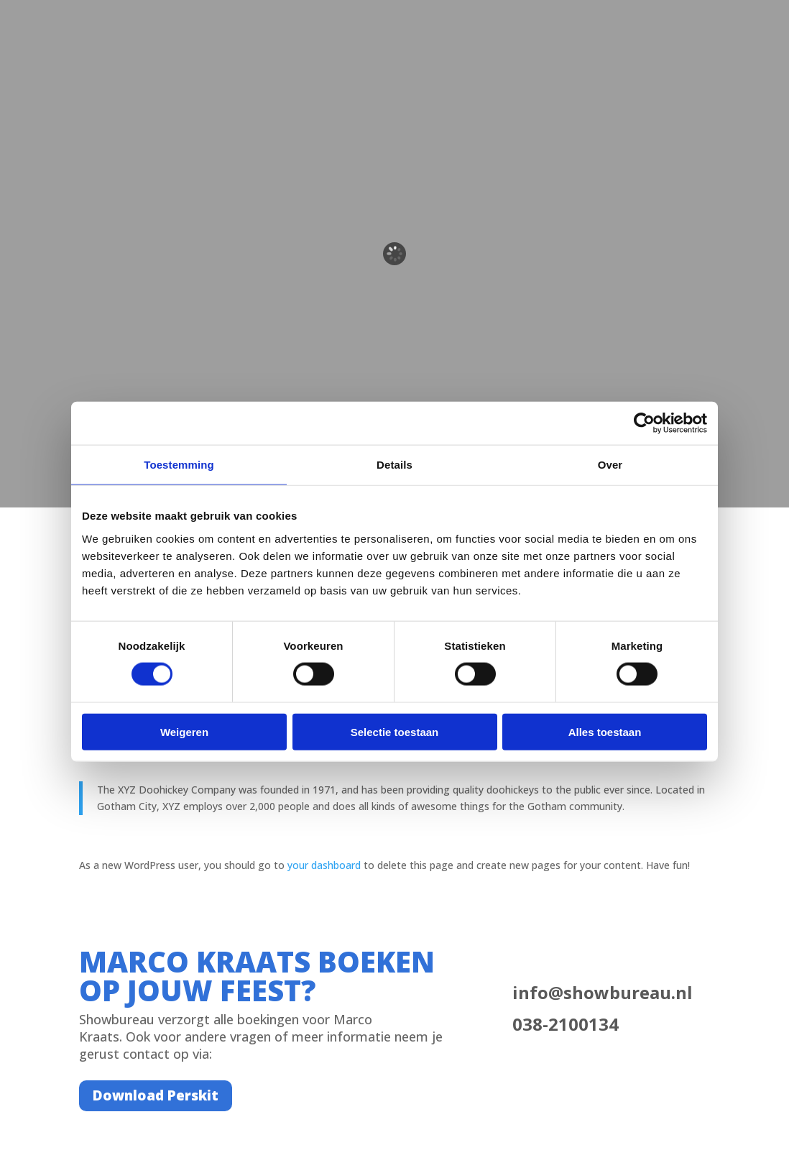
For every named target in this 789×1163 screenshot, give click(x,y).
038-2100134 (565, 1024)
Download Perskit (155, 1095)
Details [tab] (394, 465)
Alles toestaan (605, 731)
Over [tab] (610, 465)
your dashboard (324, 865)
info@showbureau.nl (602, 992)
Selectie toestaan (395, 731)
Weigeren (184, 731)
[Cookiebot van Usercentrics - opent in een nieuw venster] (644, 423)
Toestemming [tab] (179, 465)
